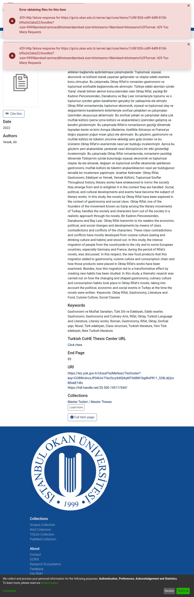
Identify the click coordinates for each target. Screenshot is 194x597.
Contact (35, 554)
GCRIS (34, 559)
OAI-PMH (36, 574)
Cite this (14, 114)
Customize (9, 590)
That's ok (183, 590)
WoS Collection (40, 530)
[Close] (189, 5)
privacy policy (49, 582)
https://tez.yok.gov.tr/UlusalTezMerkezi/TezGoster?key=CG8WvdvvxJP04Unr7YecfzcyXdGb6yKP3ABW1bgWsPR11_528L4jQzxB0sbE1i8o (121, 378)
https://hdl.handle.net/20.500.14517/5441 (98, 388)
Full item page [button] (82, 417)
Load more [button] (76, 407)
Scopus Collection (42, 525)
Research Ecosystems (45, 564)
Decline (169, 590)
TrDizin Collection (42, 534)
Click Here (75, 345)
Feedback (37, 569)
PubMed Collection (43, 539)
